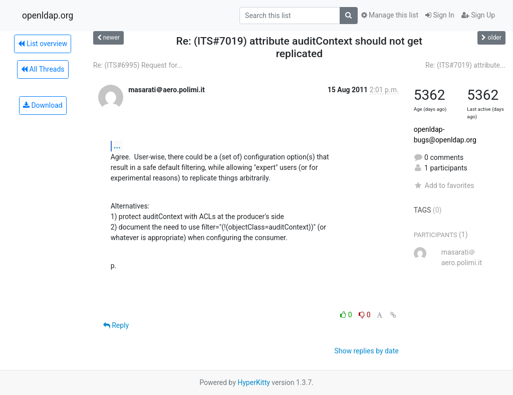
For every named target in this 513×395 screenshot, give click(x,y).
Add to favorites (444, 185)
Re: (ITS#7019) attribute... (465, 65)
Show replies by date (366, 351)
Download (43, 105)
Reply (116, 325)
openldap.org (47, 16)
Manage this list (389, 15)
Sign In (439, 15)
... (117, 145)
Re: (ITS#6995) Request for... (138, 65)
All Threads (42, 69)
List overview (42, 44)
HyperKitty (253, 382)
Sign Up (478, 15)
